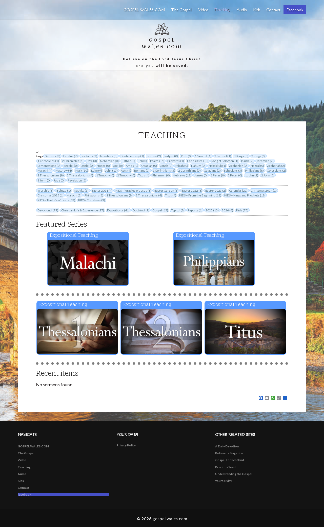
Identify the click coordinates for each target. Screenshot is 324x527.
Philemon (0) (161, 175)
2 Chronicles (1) (73, 161)
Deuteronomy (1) (132, 156)
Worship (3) (45, 190)
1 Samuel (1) (203, 156)
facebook (295, 10)
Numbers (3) (108, 156)
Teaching (222, 10)
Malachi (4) (44, 170)
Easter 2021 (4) (102, 190)
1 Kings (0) (241, 156)
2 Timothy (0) (126, 175)
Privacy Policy (126, 445)
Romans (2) (142, 170)
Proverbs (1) (175, 161)
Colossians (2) (276, 170)
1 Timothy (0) (105, 175)
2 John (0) (267, 175)
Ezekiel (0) (71, 166)
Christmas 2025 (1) (50, 195)
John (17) (111, 170)
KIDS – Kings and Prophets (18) (245, 195)
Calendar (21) (238, 190)
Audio (241, 10)
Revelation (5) (77, 180)
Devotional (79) (47, 210)
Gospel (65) (160, 210)
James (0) (201, 175)
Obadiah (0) (149, 166)
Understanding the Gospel (233, 474)
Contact (273, 10)
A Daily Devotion (227, 446)
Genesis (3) (52, 156)
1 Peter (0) (218, 175)
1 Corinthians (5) (164, 170)
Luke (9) (96, 170)
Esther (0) (128, 161)
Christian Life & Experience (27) (82, 210)
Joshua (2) (154, 156)
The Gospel (181, 10)
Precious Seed (225, 467)
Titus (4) (143, 175)
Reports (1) (195, 210)
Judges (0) (171, 156)
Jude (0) (59, 180)
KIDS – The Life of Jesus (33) (56, 200)
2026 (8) (227, 210)
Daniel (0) (87, 166)
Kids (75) (242, 210)
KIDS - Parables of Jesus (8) (133, 190)
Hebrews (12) (182, 175)
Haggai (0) (257, 166)
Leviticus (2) (89, 156)
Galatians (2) (212, 170)
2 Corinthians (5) (189, 170)
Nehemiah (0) (109, 161)
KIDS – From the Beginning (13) (200, 195)
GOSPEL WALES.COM (144, 10)
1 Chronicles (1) (48, 161)
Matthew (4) (63, 170)
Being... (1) (63, 190)
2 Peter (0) (235, 175)
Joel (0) (118, 166)
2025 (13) (212, 210)
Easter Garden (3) (166, 190)
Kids (256, 10)
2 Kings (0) (258, 156)
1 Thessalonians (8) (50, 175)
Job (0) (142, 161)
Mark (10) (81, 170)
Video (203, 10)
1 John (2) (251, 175)
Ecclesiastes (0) (197, 161)
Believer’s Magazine (229, 453)
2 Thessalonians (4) (80, 175)
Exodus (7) (70, 156)
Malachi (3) (74, 195)
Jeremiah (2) (265, 161)
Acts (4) (126, 170)
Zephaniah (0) (238, 166)
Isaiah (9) (247, 161)
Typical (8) (178, 210)
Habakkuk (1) (217, 166)
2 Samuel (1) (222, 156)
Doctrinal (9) (141, 210)
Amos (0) (132, 166)
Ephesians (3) (233, 170)
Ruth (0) (186, 156)
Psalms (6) (157, 161)
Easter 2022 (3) (191, 190)
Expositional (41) (118, 210)
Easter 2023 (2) (215, 190)
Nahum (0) (198, 166)
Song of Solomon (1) (224, 161)
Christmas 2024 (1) (264, 190)
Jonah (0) (166, 166)
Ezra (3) (92, 161)
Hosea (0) (103, 166)
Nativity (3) (81, 190)
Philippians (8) (254, 170)
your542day (223, 481)
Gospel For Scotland (229, 460)
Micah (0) (181, 166)
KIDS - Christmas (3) (91, 200)
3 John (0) (44, 180)
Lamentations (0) (48, 166)
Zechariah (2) (276, 166)
